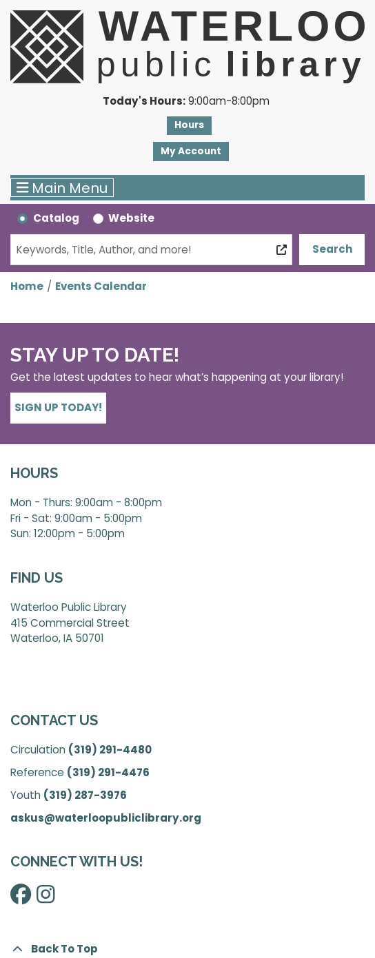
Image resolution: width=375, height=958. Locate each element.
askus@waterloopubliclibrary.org (105, 818)
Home (26, 286)
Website (131, 218)
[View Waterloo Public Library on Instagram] (45, 898)
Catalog (56, 218)
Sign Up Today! (58, 407)
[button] (185, 102)
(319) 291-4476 (108, 772)
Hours (189, 125)
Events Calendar (101, 286)
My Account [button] (191, 151)
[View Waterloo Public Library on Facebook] (20, 898)
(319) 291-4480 (110, 749)
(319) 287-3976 (85, 795)
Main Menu (62, 188)
